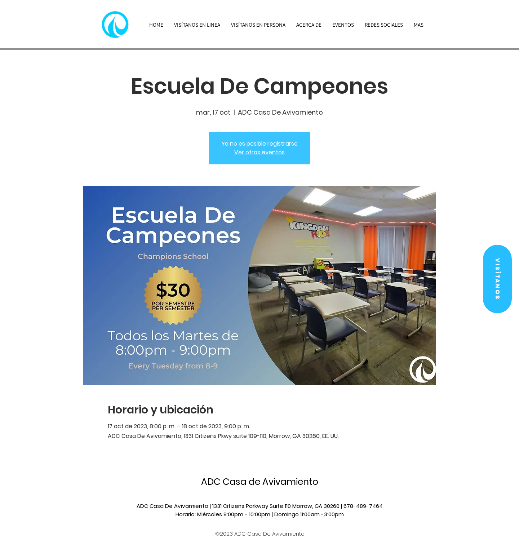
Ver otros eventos (259, 152)
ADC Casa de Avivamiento (259, 481)
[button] (497, 279)
